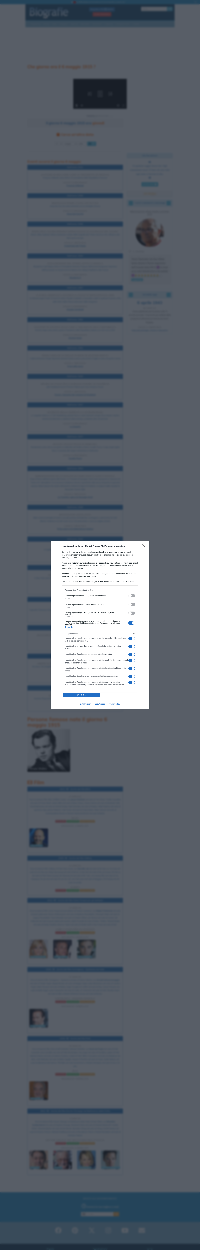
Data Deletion (85, 704)
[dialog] (100, 625)
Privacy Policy (114, 704)
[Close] (144, 546)
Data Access (100, 704)
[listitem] (100, 590)
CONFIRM (81, 695)
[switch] (131, 595)
